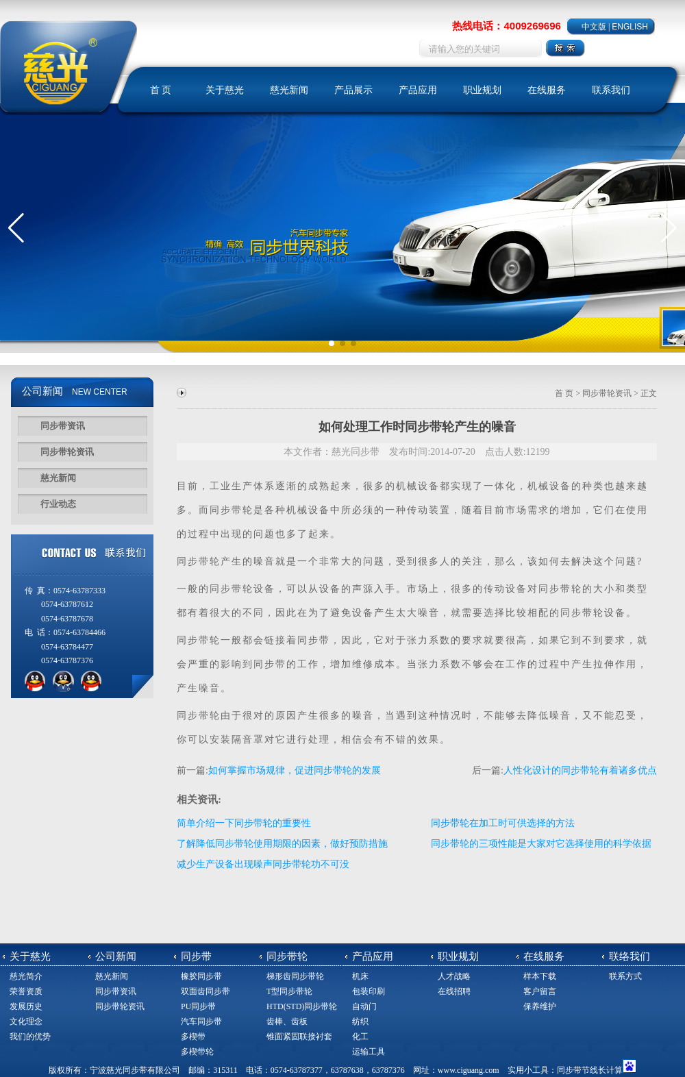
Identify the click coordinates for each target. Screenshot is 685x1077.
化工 (360, 1036)
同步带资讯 (62, 426)
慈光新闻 (289, 90)
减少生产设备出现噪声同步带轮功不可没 (263, 864)
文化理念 (26, 1021)
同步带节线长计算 (590, 1070)
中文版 (594, 27)
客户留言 (539, 991)
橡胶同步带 (201, 976)
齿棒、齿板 (287, 1021)
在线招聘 (454, 991)
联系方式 (625, 976)
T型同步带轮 (289, 991)
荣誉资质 (26, 991)
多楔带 (193, 1036)
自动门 (364, 1006)
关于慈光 (225, 90)
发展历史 (26, 1006)
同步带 (226, 510)
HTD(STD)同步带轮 (301, 1006)
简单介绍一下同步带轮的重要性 (244, 823)
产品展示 (353, 90)
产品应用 (418, 90)
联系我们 (611, 90)
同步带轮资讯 (67, 452)
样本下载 (539, 976)
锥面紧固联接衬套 (299, 1036)
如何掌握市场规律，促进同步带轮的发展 (294, 770)
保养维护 (539, 1006)
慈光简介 (26, 976)
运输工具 (368, 1051)
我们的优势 (30, 1036)
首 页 (161, 90)
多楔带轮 (197, 1051)
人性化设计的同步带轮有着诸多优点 (580, 770)
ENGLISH (630, 27)
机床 (360, 976)
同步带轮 (199, 561)
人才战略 (454, 976)
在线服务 (546, 90)
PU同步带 (198, 1006)
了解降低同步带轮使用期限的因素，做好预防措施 (282, 844)
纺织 (360, 1021)
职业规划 (482, 90)
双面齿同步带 (205, 991)
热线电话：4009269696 (506, 26)
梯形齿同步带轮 (295, 976)
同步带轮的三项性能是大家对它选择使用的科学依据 (541, 844)
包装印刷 (368, 991)
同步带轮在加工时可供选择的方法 (503, 823)
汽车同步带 (201, 1021)
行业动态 (58, 504)
